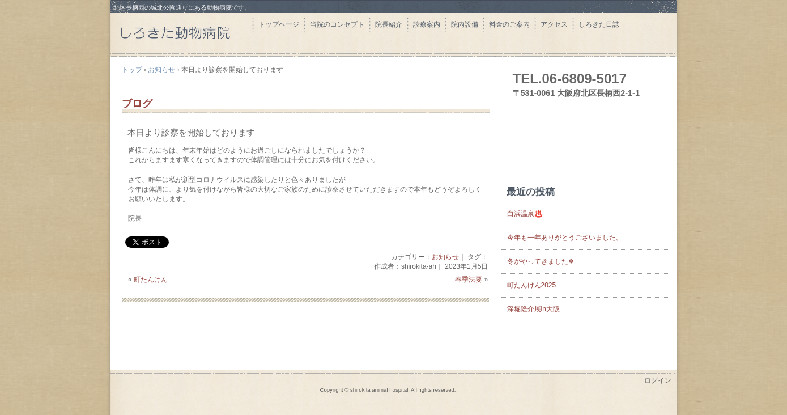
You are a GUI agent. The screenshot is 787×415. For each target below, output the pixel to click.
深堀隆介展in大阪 (533, 309)
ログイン (657, 380)
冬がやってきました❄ (540, 261)
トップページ (278, 24)
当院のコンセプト (337, 24)
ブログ (137, 103)
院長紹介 (388, 24)
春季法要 (468, 279)
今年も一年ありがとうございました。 (565, 238)
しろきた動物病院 (181, 32)
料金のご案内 (509, 24)
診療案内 (426, 24)
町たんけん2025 (531, 285)
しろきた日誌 (598, 24)
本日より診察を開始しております (191, 132)
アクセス (554, 24)
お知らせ (445, 257)
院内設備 (464, 24)
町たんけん (151, 279)
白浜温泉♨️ (525, 214)
